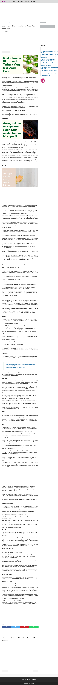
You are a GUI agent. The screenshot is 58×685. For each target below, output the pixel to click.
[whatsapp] (33, 627)
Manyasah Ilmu (31, 683)
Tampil (7, 51)
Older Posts (36, 671)
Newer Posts (4, 671)
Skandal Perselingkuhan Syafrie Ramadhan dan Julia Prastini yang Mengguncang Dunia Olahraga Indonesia (49, 61)
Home (23, 679)
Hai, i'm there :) (27, 679)
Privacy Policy (33, 679)
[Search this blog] (55, 1)
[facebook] (6, 627)
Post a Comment (5, 31)
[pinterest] (24, 627)
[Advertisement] (29, 13)
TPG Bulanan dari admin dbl (47, 48)
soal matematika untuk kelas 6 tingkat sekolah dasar (15, 369)
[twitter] (15, 627)
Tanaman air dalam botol (25, 76)
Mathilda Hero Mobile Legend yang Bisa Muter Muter (15, 367)
